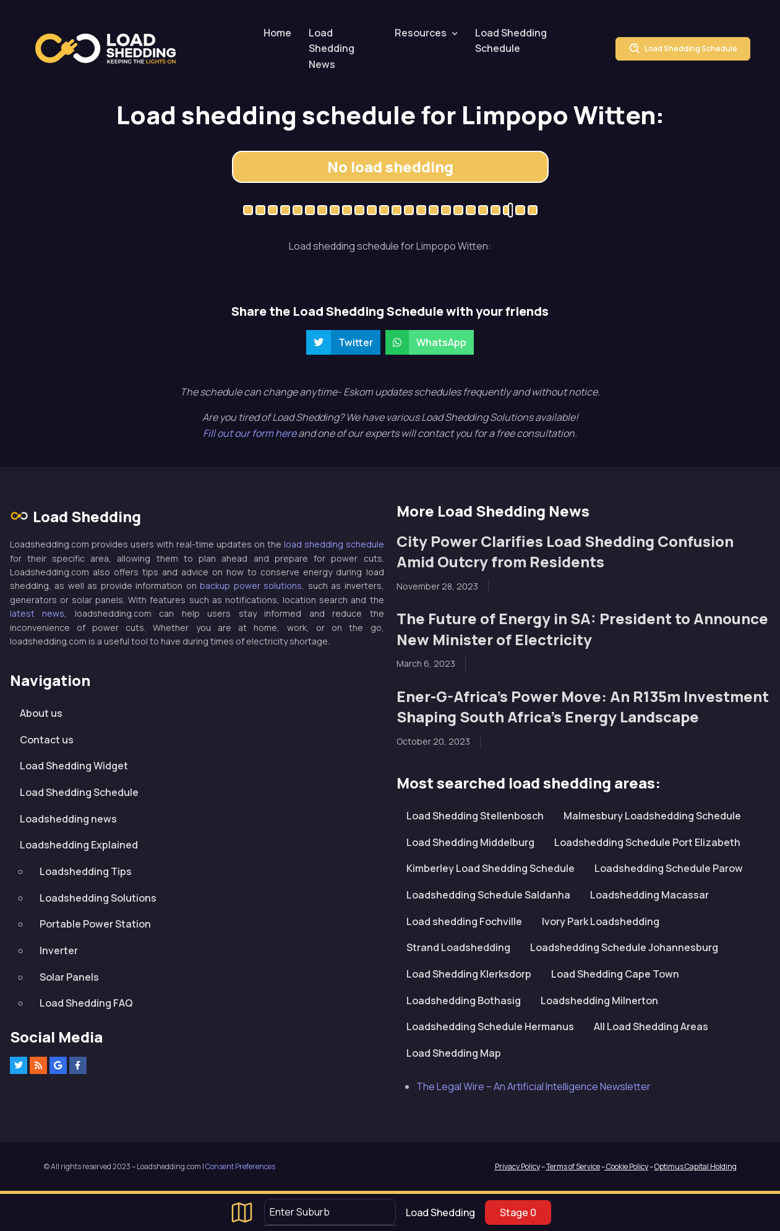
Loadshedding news (68, 819)
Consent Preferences (240, 1166)
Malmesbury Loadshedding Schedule (652, 816)
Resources (421, 33)
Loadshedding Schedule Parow (668, 868)
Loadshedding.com (105, 48)
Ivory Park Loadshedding (600, 921)
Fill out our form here (250, 433)
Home (277, 33)
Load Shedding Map (453, 1053)
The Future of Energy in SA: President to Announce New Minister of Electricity (582, 628)
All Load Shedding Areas (651, 1026)
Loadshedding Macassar (649, 895)
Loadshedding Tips (86, 871)
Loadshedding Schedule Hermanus (490, 1026)
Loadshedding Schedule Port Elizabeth (647, 842)
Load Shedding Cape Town (615, 974)
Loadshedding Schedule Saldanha (488, 895)
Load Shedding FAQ (86, 1003)
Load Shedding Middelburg (470, 842)
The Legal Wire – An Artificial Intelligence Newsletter (533, 1086)
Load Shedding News (331, 48)
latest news (37, 613)
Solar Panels (69, 977)
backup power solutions (251, 585)
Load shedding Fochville (464, 921)
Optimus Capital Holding (695, 1166)
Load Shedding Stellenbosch (475, 816)
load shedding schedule (334, 544)
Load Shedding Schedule (511, 41)
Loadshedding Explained (79, 845)
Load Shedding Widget (74, 765)
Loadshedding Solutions (98, 898)
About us (41, 713)
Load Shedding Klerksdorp (468, 974)
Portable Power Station (95, 924)
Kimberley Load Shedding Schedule (490, 868)
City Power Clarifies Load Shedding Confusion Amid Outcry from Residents (565, 551)
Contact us (47, 740)
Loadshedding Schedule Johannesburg (624, 947)
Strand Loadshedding (458, 947)
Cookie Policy (626, 1166)
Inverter (59, 950)
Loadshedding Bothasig (463, 1000)
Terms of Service (573, 1166)
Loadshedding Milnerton (599, 1000)
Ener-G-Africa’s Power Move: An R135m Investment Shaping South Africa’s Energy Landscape (582, 706)
